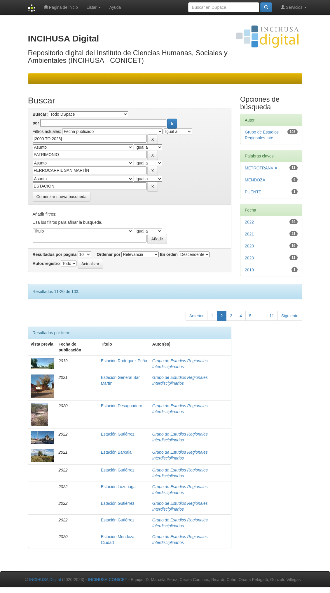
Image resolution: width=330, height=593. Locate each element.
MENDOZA (255, 180)
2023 (249, 258)
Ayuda (115, 7)
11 (272, 315)
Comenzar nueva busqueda (61, 196)
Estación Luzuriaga (118, 486)
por (36, 123)
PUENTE (253, 192)
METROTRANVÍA (261, 168)
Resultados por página (55, 254)
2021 (249, 234)
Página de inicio (61, 7)
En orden (169, 254)
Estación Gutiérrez (118, 434)
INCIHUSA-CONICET (107, 579)
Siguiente (289, 315)
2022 (249, 222)
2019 (249, 270)
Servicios (294, 7)
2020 (249, 246)
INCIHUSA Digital (45, 579)
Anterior (196, 315)
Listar (94, 7)
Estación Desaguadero (121, 405)
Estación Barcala (116, 452)
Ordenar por (109, 254)
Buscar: (40, 114)
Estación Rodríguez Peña (124, 360)
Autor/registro (46, 263)
